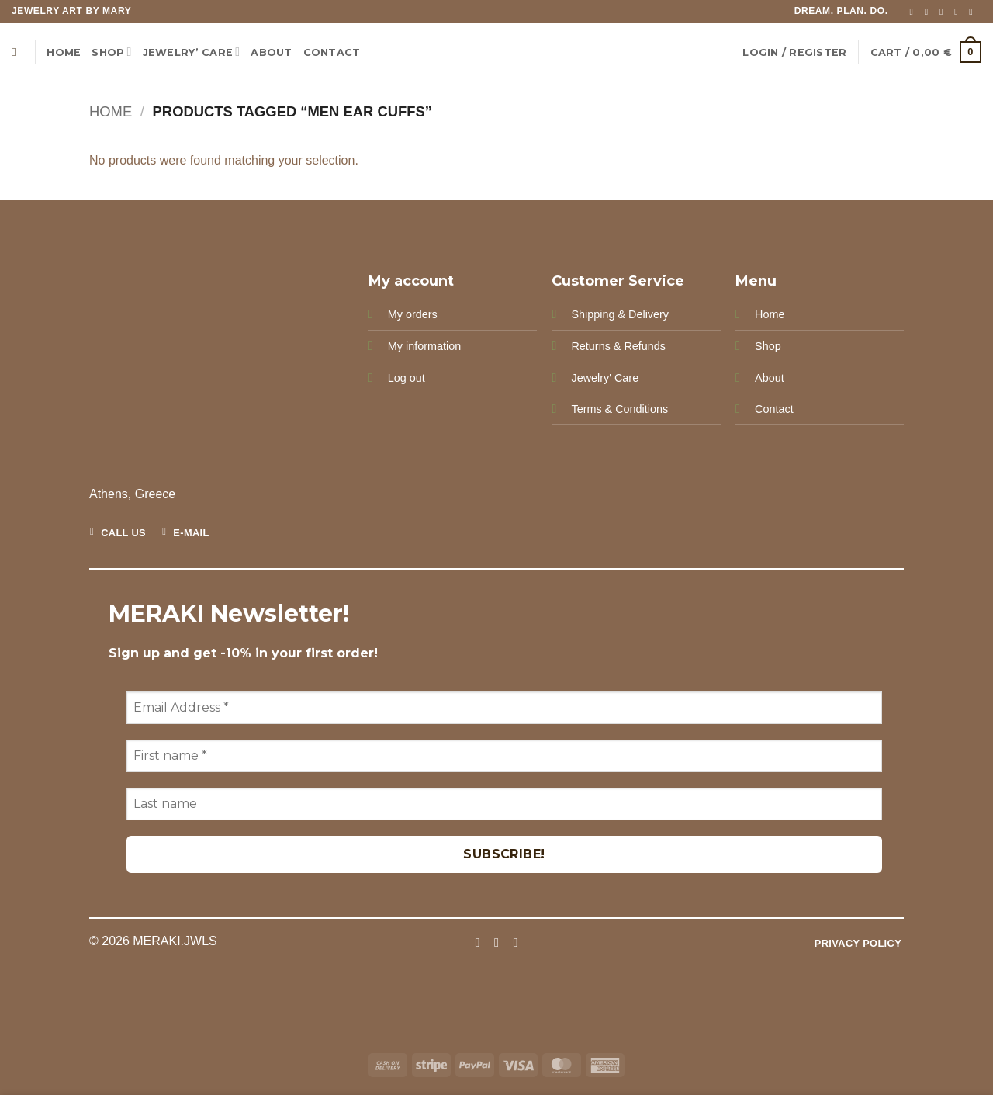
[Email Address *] (504, 707)
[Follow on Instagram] (929, 11)
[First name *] (504, 756)
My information (424, 346)
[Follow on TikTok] (944, 11)
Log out (406, 378)
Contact (774, 409)
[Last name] (504, 804)
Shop (111, 51)
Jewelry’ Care (191, 51)
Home (64, 52)
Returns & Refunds (618, 346)
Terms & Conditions (619, 409)
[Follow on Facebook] (914, 11)
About (769, 378)
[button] (794, 52)
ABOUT (271, 52)
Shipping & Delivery (620, 314)
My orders (413, 314)
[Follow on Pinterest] (973, 11)
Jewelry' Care (604, 378)
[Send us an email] (959, 11)
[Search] (17, 52)
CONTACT (332, 52)
